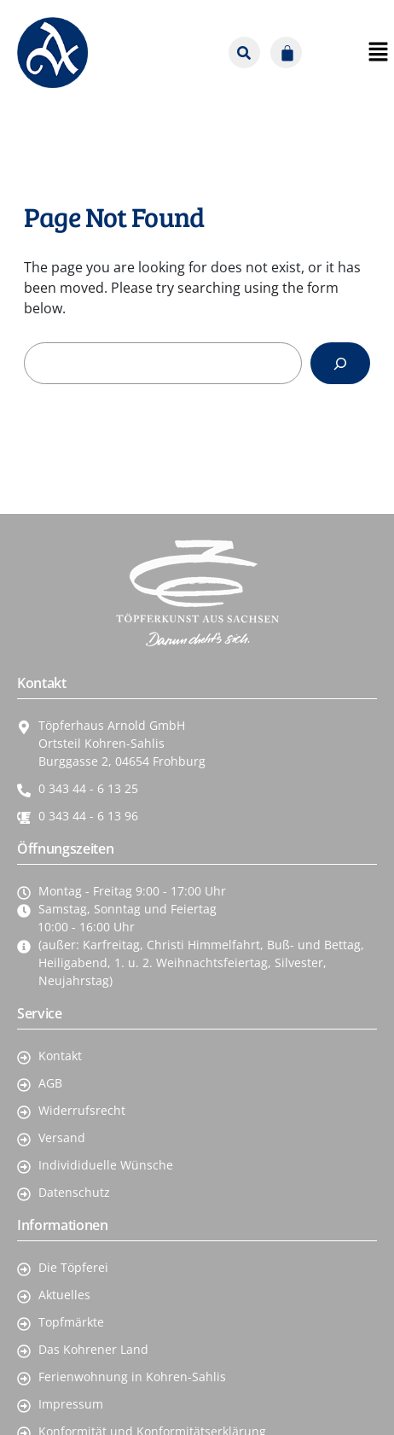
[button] (324, 53)
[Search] (340, 363)
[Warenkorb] (286, 52)
